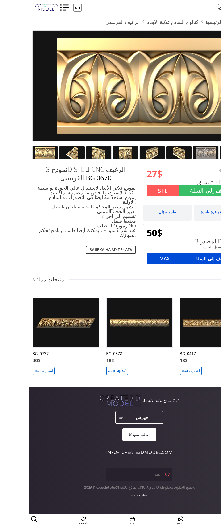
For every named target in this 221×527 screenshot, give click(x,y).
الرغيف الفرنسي (94, 22)
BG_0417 (159, 353)
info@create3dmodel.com (110, 452)
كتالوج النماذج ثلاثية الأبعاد (144, 22)
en (48, 7)
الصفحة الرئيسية (193, 22)
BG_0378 (85, 353)
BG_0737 (12, 353)
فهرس (113, 417)
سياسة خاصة (110, 495)
